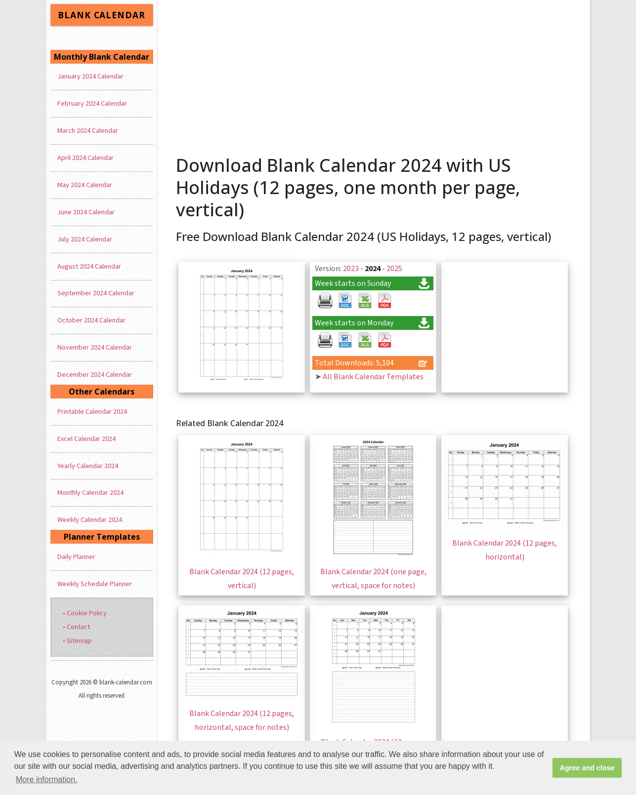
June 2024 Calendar (86, 212)
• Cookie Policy (85, 613)
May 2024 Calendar (84, 185)
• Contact (76, 627)
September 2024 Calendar (95, 293)
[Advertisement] (373, 74)
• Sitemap (77, 641)
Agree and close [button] (587, 768)
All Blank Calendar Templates (373, 376)
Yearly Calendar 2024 (87, 466)
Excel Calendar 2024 (86, 439)
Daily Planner (76, 557)
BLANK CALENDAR (101, 15)
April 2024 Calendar (85, 158)
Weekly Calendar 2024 (89, 520)
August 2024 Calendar (89, 266)
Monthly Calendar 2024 (90, 492)
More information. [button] (47, 779)
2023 (351, 268)
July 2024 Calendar (84, 239)
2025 (394, 268)
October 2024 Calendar (91, 320)
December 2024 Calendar (94, 374)
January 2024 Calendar (90, 76)
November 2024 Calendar (94, 347)
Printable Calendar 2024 (92, 411)
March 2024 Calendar (87, 130)
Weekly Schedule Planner (94, 584)
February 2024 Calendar (92, 103)
